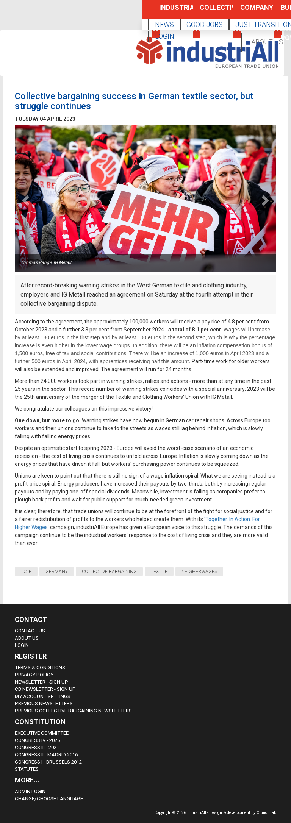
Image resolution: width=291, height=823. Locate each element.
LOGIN (164, 36)
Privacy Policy (34, 675)
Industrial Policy (168, 11)
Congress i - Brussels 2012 (48, 762)
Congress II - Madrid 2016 (46, 754)
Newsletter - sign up (41, 682)
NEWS (164, 24)
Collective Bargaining (208, 11)
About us (27, 638)
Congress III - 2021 (37, 747)
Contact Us (30, 631)
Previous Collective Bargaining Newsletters (73, 711)
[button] (264, 59)
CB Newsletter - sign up (45, 689)
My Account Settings (42, 696)
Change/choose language (49, 798)
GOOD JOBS (204, 24)
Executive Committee (42, 733)
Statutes (27, 769)
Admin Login (30, 791)
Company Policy (249, 11)
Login (22, 645)
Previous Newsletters (44, 703)
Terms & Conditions (40, 667)
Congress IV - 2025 (37, 740)
